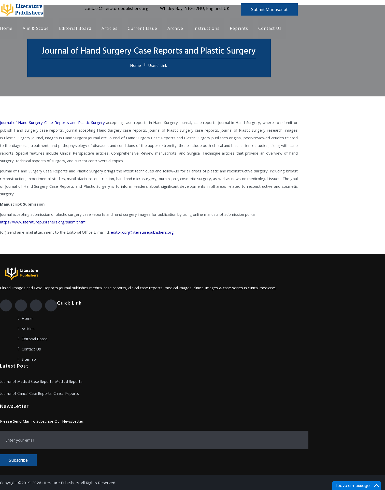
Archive (175, 28)
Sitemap (29, 359)
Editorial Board (75, 28)
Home (6, 28)
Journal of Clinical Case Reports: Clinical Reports (39, 394)
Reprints (239, 28)
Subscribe (18, 460)
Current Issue (142, 28)
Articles (110, 28)
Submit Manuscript (269, 9)
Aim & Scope (36, 28)
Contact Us (270, 28)
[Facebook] (6, 305)
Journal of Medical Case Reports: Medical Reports (41, 382)
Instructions (206, 28)
